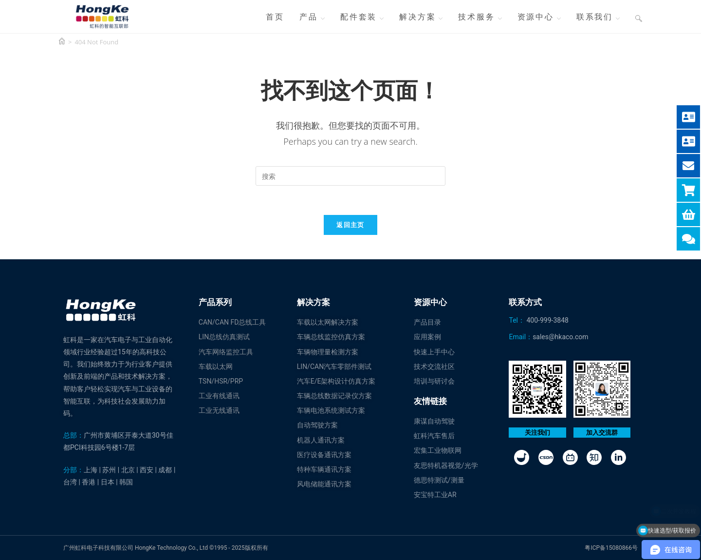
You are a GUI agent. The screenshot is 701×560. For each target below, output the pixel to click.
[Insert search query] (350, 176)
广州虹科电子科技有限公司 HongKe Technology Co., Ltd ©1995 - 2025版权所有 (165, 547)
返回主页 (350, 224)
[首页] (61, 42)
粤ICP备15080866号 (611, 547)
